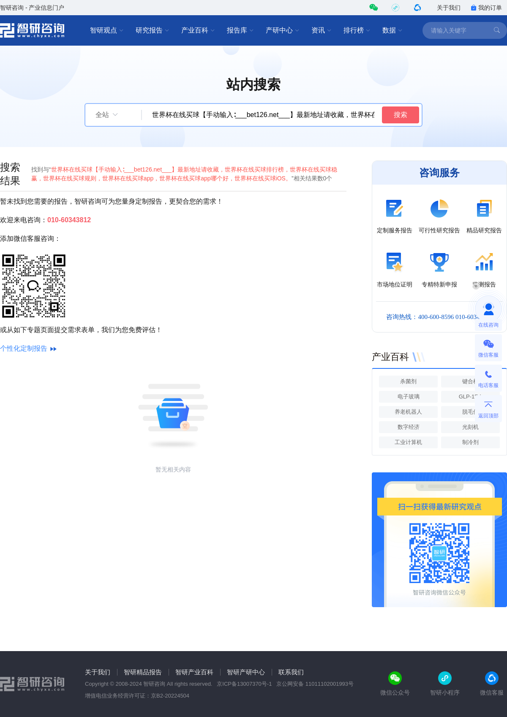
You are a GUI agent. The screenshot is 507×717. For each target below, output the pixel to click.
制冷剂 (470, 442)
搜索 (400, 114)
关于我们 (449, 7)
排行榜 (357, 30)
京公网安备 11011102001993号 (315, 684)
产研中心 (283, 30)
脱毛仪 (470, 412)
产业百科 (198, 30)
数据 (392, 30)
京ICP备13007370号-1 (244, 684)
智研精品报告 (143, 672)
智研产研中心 (246, 672)
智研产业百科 (194, 672)
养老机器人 (408, 412)
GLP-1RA (470, 396)
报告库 (240, 30)
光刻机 (470, 427)
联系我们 (291, 672)
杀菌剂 (408, 381)
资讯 (321, 30)
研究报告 (152, 30)
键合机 (470, 381)
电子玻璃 (409, 396)
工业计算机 (408, 442)
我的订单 (486, 8)
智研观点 (107, 30)
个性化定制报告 (23, 348)
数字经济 (409, 427)
